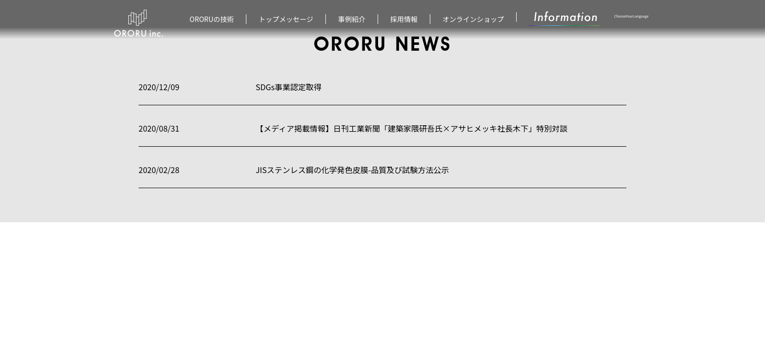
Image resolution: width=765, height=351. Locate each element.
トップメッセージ (286, 19)
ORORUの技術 (212, 19)
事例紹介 (351, 19)
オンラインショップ (473, 19)
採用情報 (404, 19)
